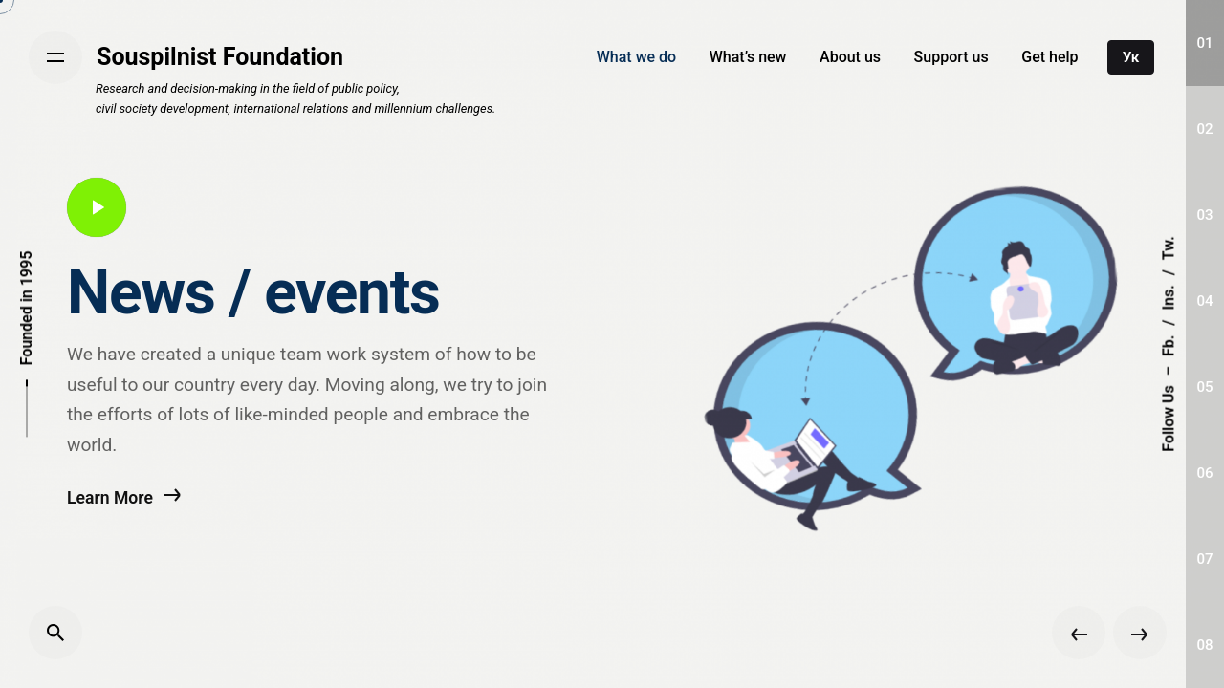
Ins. (1168, 297)
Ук (1131, 57)
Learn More (124, 505)
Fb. (1168, 345)
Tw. (1168, 248)
